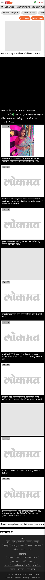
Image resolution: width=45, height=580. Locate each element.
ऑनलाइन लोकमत (8, 74)
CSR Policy (37, 548)
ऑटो (24, 525)
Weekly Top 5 (37, 18)
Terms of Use (35, 541)
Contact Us (8, 541)
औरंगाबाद (21, 505)
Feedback (18, 541)
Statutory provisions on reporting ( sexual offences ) (22, 544)
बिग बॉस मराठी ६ (29, 12)
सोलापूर (6, 509)
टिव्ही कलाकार (28, 488)
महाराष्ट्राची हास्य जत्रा (15, 488)
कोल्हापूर (14, 509)
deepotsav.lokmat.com (12, 564)
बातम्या (12, 532)
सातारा (22, 509)
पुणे (13, 505)
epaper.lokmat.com (33, 560)
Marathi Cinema (22, 6)
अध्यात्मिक (36, 528)
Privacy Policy (34, 538)
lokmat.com (12, 556)
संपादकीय (21, 532)
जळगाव (23, 513)
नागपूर (36, 505)
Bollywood (9, 6)
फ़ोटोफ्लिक (19, 53)
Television (35, 6)
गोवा (30, 513)
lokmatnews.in (33, 556)
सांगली (30, 509)
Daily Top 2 (24, 18)
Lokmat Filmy (7, 53)
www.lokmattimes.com (12, 560)
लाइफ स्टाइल (16, 525)
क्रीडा (35, 521)
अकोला (15, 513)
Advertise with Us (21, 538)
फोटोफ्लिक (27, 521)
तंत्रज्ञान (31, 525)
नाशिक (29, 505)
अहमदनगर (38, 509)
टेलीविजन (28, 53)
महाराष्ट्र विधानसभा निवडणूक (14, 528)
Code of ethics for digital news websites (18, 548)
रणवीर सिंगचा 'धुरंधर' (10, 12)
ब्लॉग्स (28, 528)
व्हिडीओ (18, 521)
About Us (9, 538)
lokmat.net (33, 564)
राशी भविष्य (31, 532)
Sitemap (26, 541)
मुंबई (8, 505)
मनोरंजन (10, 521)
